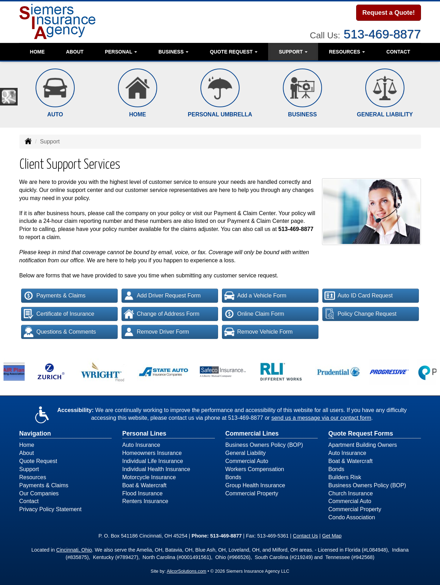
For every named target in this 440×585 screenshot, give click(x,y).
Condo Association (351, 517)
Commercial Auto (246, 461)
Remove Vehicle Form (258, 332)
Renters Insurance (145, 501)
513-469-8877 (382, 33)
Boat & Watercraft (144, 485)
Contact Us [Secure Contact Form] (305, 536)
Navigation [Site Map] (35, 433)
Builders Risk (344, 477)
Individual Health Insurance (156, 469)
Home (37, 51)
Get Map (331, 536)
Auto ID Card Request (358, 295)
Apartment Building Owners (362, 445)
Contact (398, 51)
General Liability (245, 453)
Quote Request (38, 461)
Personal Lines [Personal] (144, 433)
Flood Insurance (142, 493)
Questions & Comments (59, 332)
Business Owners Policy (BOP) (264, 445)
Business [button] (173, 51)
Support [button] (293, 51)
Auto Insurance (141, 445)
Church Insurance (350, 493)
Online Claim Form (254, 314)
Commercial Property (251, 493)
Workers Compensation (254, 469)
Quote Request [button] (234, 51)
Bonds (233, 477)
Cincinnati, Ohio (74, 550)
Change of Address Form (161, 314)
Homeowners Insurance (152, 453)
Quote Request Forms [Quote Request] (360, 433)
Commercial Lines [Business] (252, 433)
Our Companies (39, 493)
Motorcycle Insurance (149, 477)
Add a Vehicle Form (255, 295)
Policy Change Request (360, 314)
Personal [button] (121, 51)
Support (29, 469)
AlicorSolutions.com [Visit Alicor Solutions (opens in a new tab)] (186, 571)
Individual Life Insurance (152, 461)
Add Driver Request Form (162, 295)
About (74, 51)
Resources (32, 477)
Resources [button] (347, 51)
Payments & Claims (54, 295)
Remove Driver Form (156, 332)
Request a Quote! (388, 13)
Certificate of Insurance (58, 314)
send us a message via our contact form (321, 418)
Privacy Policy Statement (50, 509)
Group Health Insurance (255, 485)
